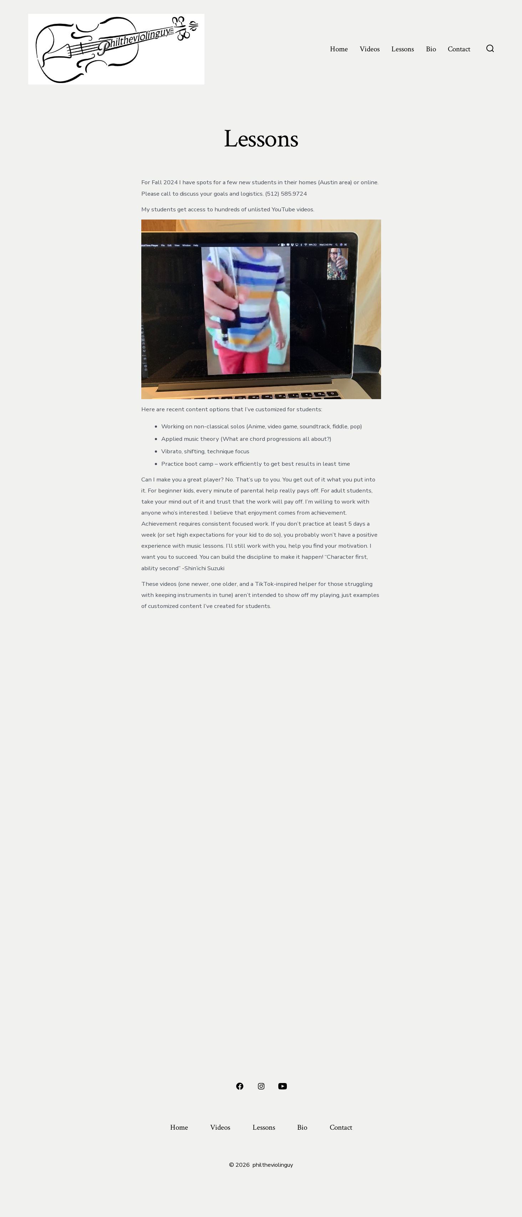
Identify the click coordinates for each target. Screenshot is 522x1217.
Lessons (402, 49)
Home (339, 49)
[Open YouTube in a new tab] (283, 1086)
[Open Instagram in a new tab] (261, 1086)
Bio (431, 49)
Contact (459, 49)
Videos (370, 49)
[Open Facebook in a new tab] (240, 1086)
